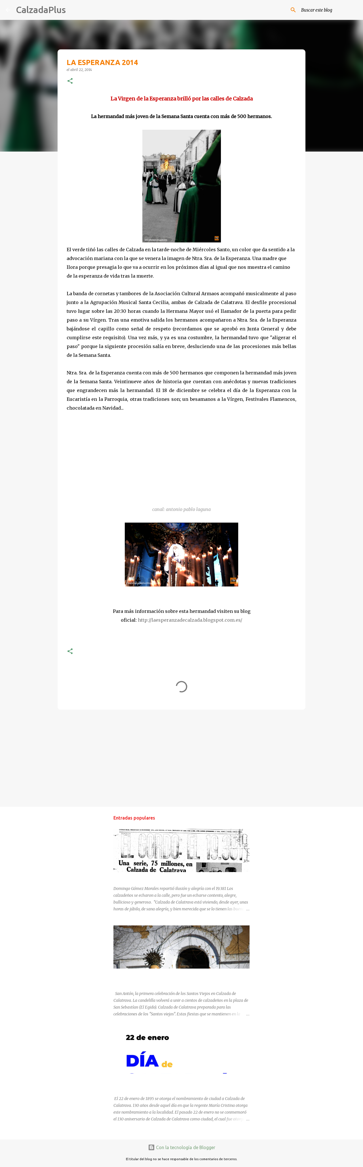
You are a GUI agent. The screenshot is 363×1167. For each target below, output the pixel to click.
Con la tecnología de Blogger (181, 1147)
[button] (70, 81)
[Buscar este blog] (328, 10)
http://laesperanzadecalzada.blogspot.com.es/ (190, 620)
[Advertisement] (181, 758)
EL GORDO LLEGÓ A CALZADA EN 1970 (149, 877)
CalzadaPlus (41, 10)
